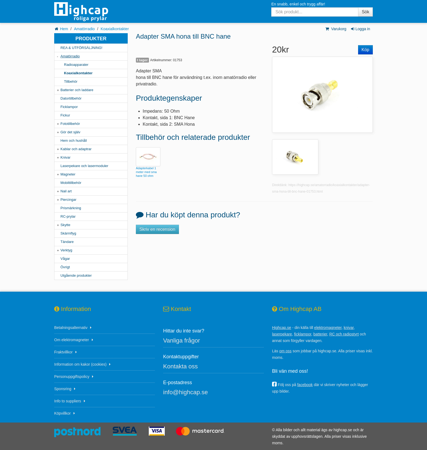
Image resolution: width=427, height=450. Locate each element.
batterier (320, 334)
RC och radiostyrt (344, 334)
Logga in (360, 29)
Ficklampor (69, 107)
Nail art (66, 191)
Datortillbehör (70, 98)
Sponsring (62, 389)
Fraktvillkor (63, 352)
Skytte (65, 225)
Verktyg (66, 250)
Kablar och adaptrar (75, 149)
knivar (349, 327)
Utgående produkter (76, 275)
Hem (64, 29)
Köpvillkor (62, 413)
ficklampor (302, 334)
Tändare (67, 242)
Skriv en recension (157, 229)
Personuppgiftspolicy (71, 376)
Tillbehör (70, 81)
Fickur (65, 115)
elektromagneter (327, 327)
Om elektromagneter (71, 340)
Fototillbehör (70, 124)
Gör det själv (70, 132)
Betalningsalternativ (70, 327)
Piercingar (68, 200)
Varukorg (335, 29)
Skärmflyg (68, 233)
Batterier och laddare (76, 90)
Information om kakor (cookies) (80, 364)
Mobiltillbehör (70, 183)
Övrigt (65, 267)
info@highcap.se (185, 392)
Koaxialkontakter (115, 29)
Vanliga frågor (181, 340)
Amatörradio (84, 29)
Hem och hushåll (73, 140)
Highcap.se (281, 327)
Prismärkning (70, 208)
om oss (285, 351)
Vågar (65, 259)
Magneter (67, 174)
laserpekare (282, 334)
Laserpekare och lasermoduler (84, 166)
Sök (365, 12)
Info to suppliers (67, 401)
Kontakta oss (180, 366)
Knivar (65, 157)
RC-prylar (68, 216)
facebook (305, 385)
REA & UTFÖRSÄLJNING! (81, 48)
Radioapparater (76, 65)
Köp (365, 49)
